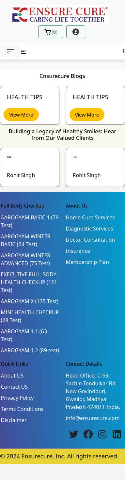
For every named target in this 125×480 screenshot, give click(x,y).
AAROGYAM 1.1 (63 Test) (24, 335)
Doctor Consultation (90, 239)
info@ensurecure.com (93, 418)
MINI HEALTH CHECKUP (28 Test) (30, 316)
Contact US (14, 386)
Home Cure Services (90, 217)
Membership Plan (87, 262)
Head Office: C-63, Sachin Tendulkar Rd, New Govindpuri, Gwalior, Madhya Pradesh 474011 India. (93, 391)
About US (12, 375)
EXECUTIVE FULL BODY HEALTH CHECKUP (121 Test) (29, 282)
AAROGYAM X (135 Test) (30, 301)
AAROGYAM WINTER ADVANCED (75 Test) (26, 259)
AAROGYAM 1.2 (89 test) (30, 350)
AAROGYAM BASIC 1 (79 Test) (30, 221)
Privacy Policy (17, 397)
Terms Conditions (22, 409)
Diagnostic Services (89, 228)
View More (21, 114)
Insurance (78, 250)
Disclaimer (14, 420)
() (50, 32)
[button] (10, 51)
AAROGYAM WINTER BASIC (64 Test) (26, 240)
